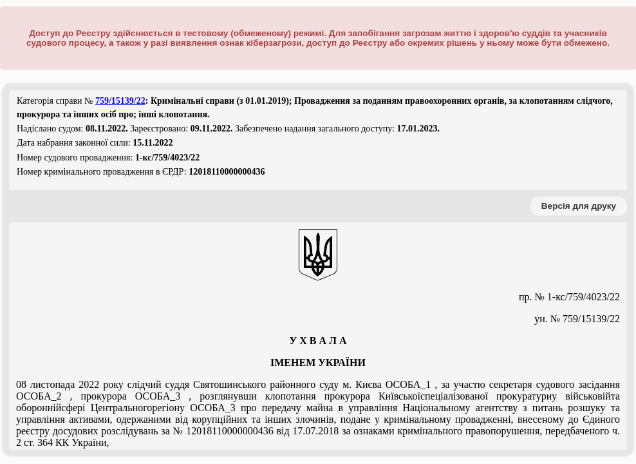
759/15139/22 (120, 101)
